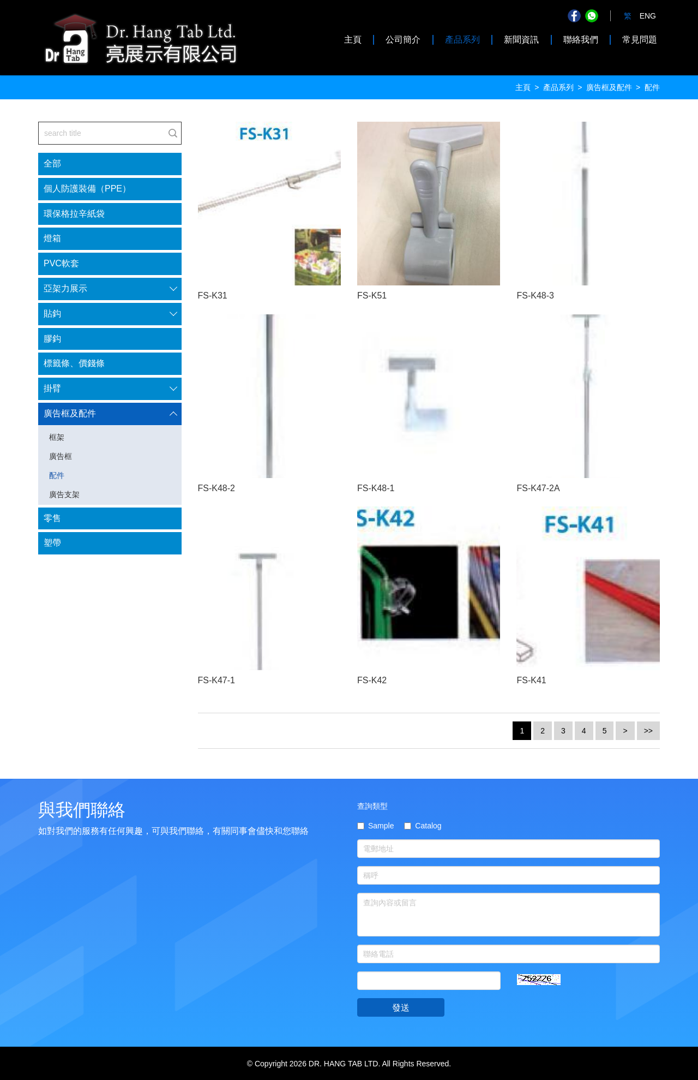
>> (648, 730)
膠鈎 (52, 338)
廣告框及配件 (609, 87)
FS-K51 (372, 295)
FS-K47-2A (537, 488)
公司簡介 (403, 39)
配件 (56, 475)
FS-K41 (531, 680)
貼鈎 (52, 313)
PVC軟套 (61, 263)
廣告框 (60, 456)
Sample (375, 825)
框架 (56, 437)
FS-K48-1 (375, 488)
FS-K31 (212, 295)
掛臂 (52, 388)
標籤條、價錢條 (74, 363)
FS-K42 (372, 680)
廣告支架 (64, 494)
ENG (648, 15)
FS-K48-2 (216, 488)
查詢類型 (372, 806)
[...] (102, 133)
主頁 (353, 39)
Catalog (422, 825)
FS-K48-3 (534, 295)
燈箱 (52, 238)
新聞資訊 (521, 39)
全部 (52, 163)
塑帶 (52, 542)
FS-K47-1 (216, 680)
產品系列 (462, 39)
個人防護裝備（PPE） (87, 188)
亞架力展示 (65, 288)
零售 (52, 518)
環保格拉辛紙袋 (74, 213)
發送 (401, 1007)
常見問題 (639, 39)
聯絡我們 (580, 39)
